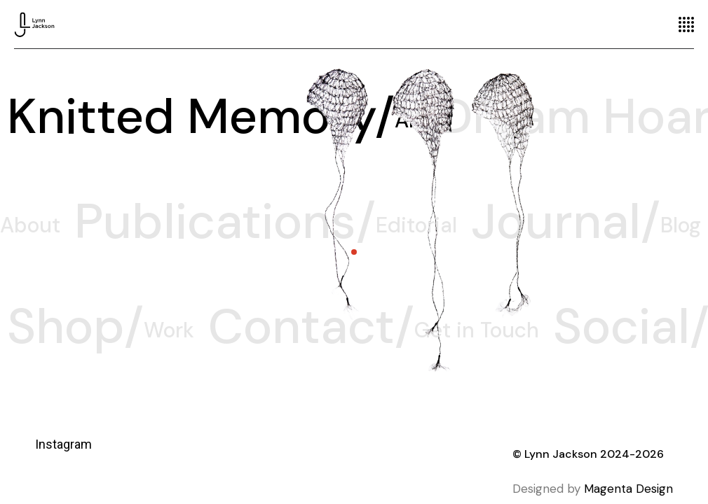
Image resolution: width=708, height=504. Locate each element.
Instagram (63, 444)
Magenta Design (628, 488)
